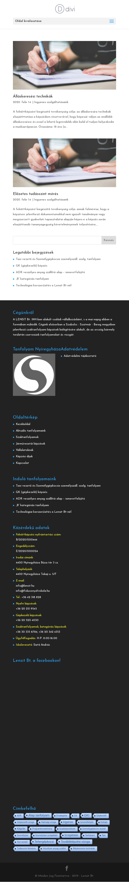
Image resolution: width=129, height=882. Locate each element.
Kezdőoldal (23, 424)
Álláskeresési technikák (33, 97)
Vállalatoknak (24, 450)
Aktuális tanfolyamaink (31, 430)
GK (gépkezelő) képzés (31, 265)
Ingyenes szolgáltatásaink (51, 102)
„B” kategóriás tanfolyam (32, 279)
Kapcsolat (22, 463)
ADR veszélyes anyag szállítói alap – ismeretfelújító (50, 272)
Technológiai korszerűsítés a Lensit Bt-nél (43, 285)
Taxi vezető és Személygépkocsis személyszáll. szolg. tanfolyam (58, 259)
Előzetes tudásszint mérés (35, 194)
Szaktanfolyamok (27, 437)
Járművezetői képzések (30, 443)
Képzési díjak (24, 456)
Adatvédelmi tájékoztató (80, 356)
